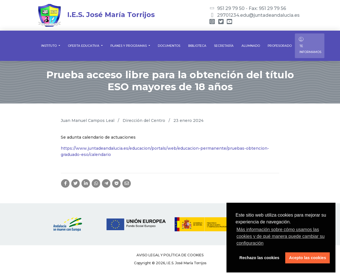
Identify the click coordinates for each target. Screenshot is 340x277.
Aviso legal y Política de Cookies (170, 255)
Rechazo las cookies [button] (260, 257)
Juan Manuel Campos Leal (87, 120)
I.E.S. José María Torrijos (96, 14)
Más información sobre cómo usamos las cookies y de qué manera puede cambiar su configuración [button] (280, 236)
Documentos (169, 46)
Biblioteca (197, 46)
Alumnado (251, 46)
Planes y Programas (129, 46)
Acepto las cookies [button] (307, 257)
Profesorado (280, 46)
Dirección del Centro (144, 120)
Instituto (49, 46)
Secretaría (224, 46)
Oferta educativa (84, 46)
